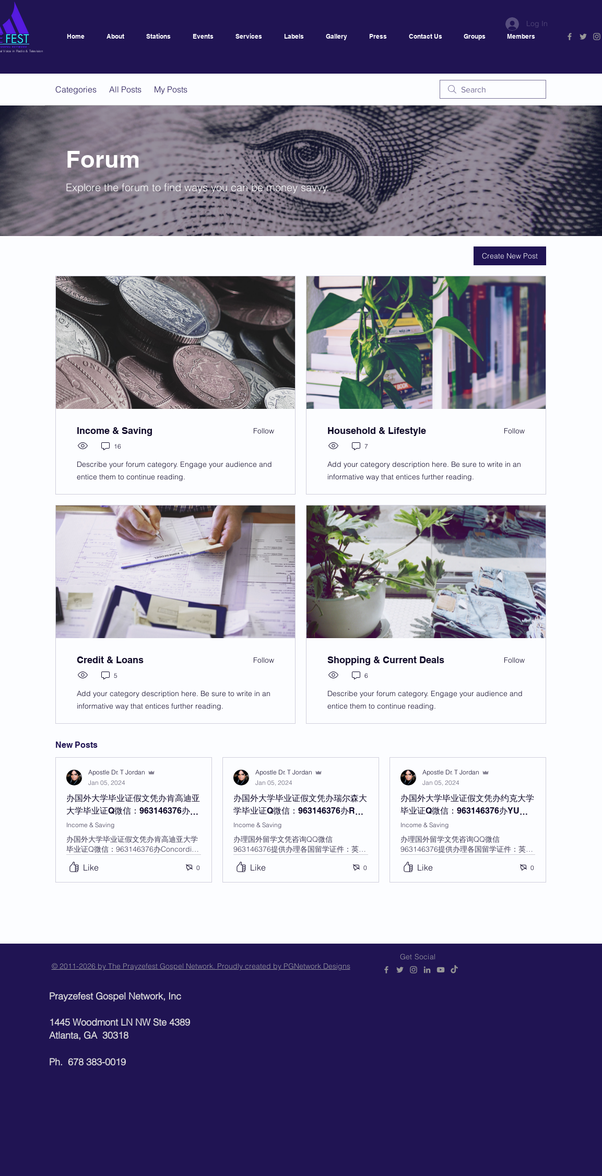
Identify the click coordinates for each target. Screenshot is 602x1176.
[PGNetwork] (569, 36)
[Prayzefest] (454, 969)
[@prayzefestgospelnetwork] (596, 36)
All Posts (125, 89)
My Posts (170, 89)
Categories (76, 89)
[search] (493, 89)
